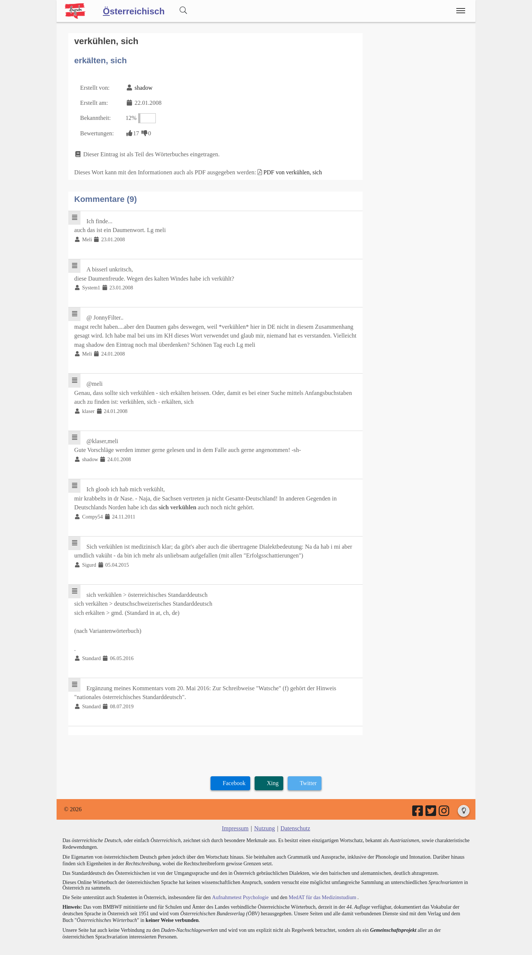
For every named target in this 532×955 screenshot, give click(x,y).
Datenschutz (294, 817)
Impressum (236, 817)
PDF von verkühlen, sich (289, 170)
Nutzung (264, 817)
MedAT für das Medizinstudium (320, 885)
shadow (143, 87)
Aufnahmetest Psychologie (239, 885)
